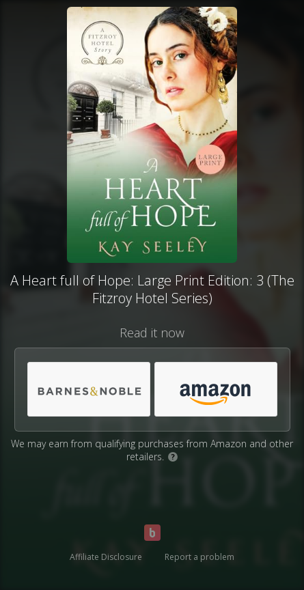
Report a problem (199, 557)
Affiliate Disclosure (106, 557)
